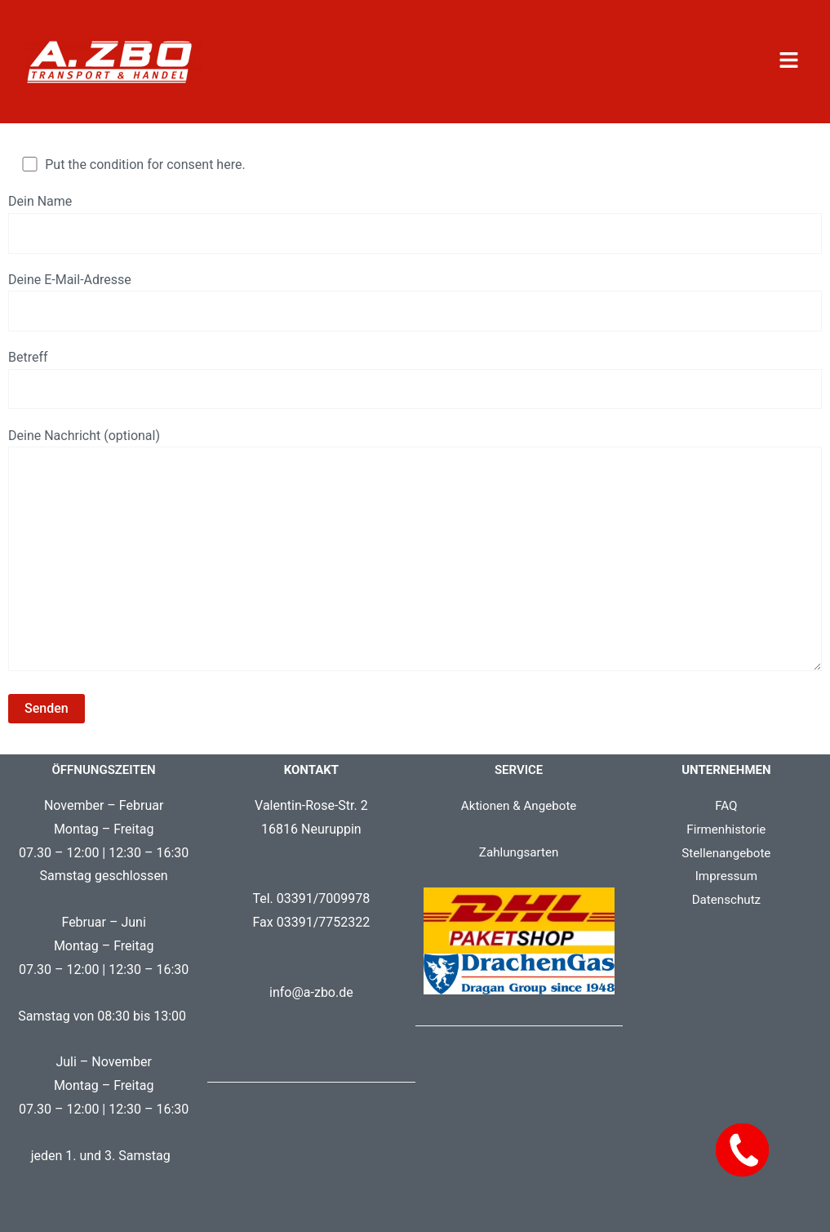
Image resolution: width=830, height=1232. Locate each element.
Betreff (415, 385)
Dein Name (415, 224)
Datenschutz (726, 918)
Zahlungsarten (519, 870)
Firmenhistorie (726, 848)
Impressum (727, 894)
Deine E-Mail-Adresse (415, 305)
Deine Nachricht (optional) (415, 565)
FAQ (726, 824)
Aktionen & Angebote (518, 824)
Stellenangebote (726, 870)
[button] (788, 61)
